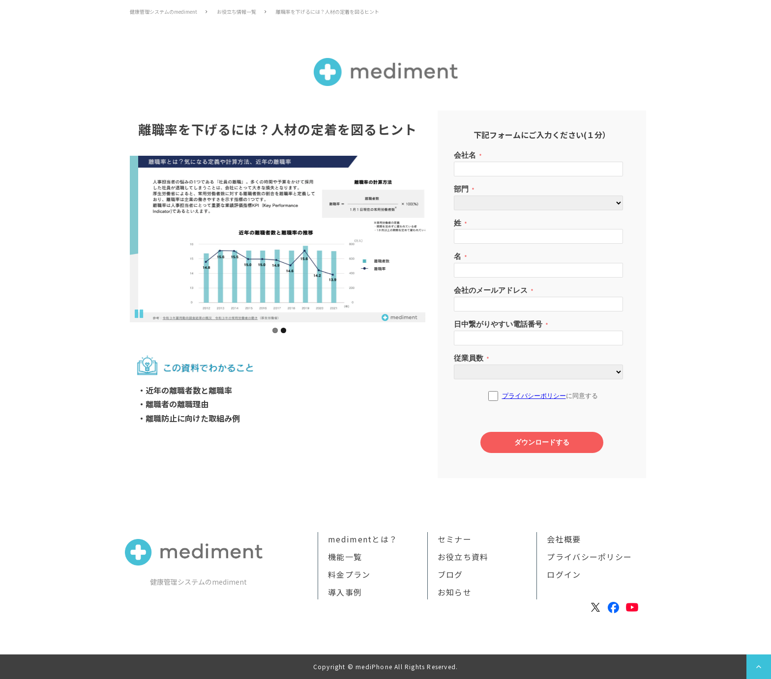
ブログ (450, 574)
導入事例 (345, 592)
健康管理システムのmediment (163, 11)
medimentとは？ (362, 539)
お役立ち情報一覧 (236, 11)
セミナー (455, 539)
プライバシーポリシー (589, 557)
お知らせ (455, 592)
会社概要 (564, 539)
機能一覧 (345, 557)
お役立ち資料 (463, 557)
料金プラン (349, 574)
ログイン (564, 574)
